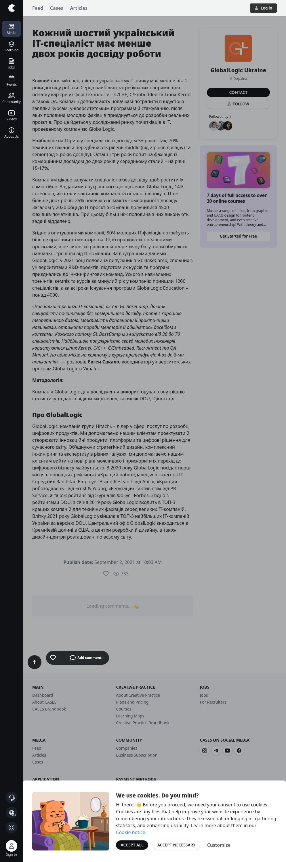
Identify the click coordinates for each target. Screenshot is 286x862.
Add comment (86, 657)
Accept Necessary (176, 845)
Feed (37, 8)
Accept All (132, 845)
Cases (56, 8)
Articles (79, 8)
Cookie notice (130, 832)
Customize (218, 845)
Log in (263, 8)
